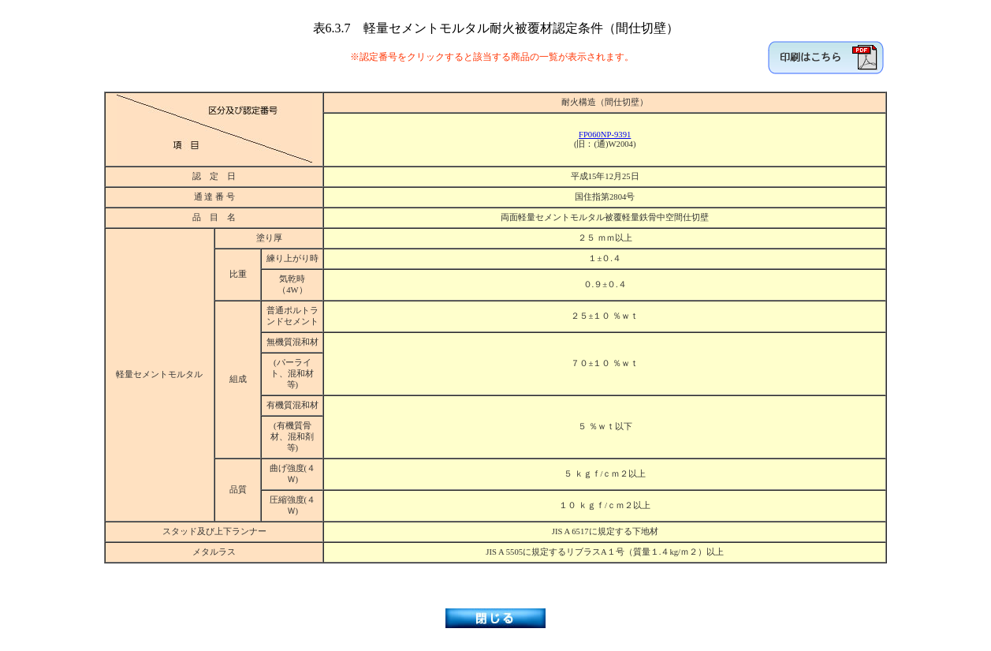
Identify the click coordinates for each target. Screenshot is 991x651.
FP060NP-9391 (605, 134)
